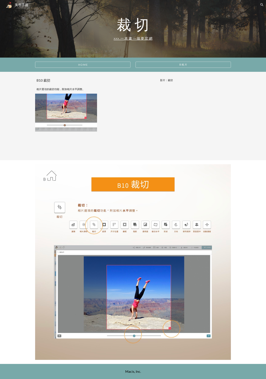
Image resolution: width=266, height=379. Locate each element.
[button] (262, 5)
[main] (133, 24)
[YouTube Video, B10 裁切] (166, 120)
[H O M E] (82, 65)
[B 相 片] (183, 65)
